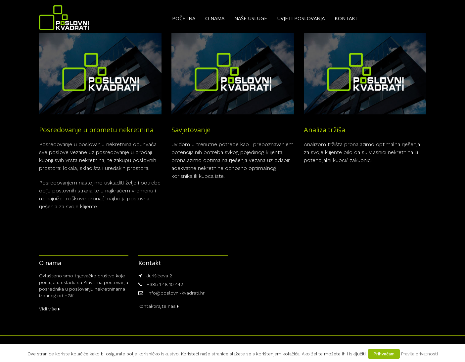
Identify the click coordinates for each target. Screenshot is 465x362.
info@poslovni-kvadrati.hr (176, 293)
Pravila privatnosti (419, 353)
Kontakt (346, 18)
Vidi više (49, 308)
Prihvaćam (384, 353)
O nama (214, 18)
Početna (183, 18)
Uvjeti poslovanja (301, 18)
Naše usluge (250, 18)
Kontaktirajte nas (158, 306)
